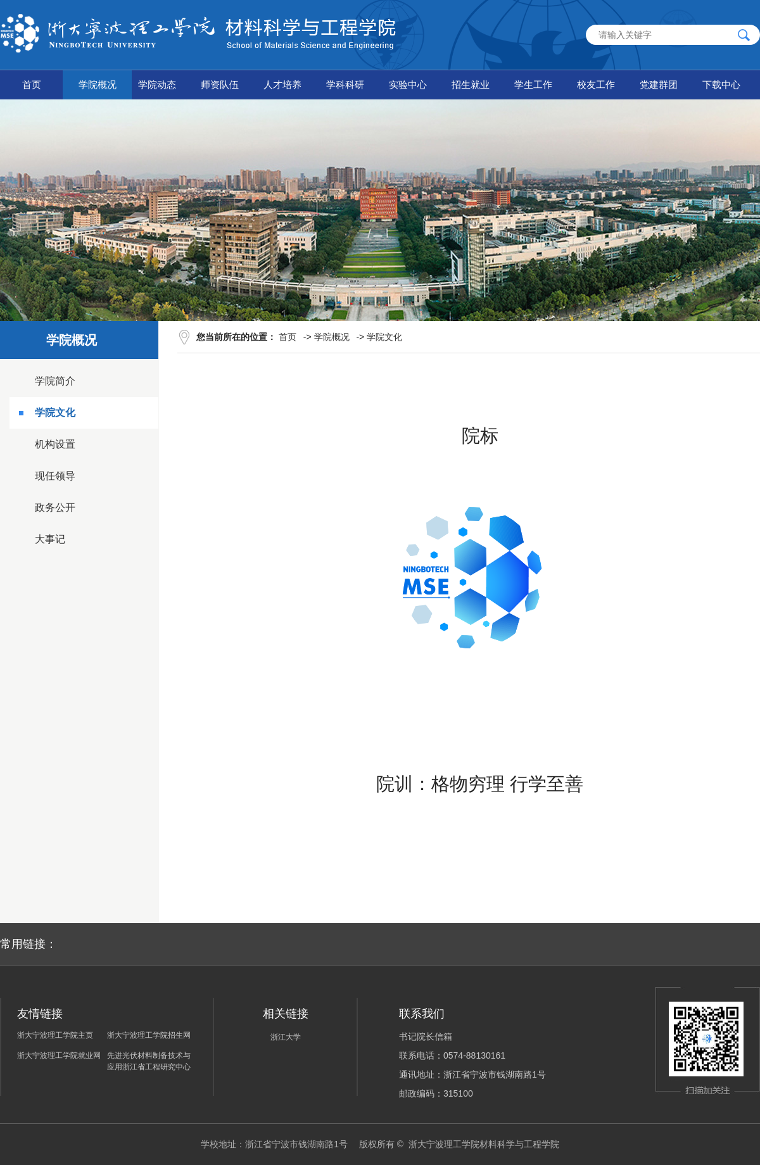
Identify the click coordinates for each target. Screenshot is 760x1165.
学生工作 (533, 84)
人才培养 (282, 84)
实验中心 (408, 84)
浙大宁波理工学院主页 (55, 1035)
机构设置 (55, 444)
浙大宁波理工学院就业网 (59, 1055)
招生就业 (471, 84)
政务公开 (55, 507)
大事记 (50, 539)
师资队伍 (220, 84)
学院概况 (98, 84)
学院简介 (55, 380)
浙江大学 (285, 1037)
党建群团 (659, 84)
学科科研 (345, 84)
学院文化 (55, 412)
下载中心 (721, 84)
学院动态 (157, 84)
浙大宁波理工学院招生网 (149, 1035)
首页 (31, 84)
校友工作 (596, 84)
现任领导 (55, 475)
